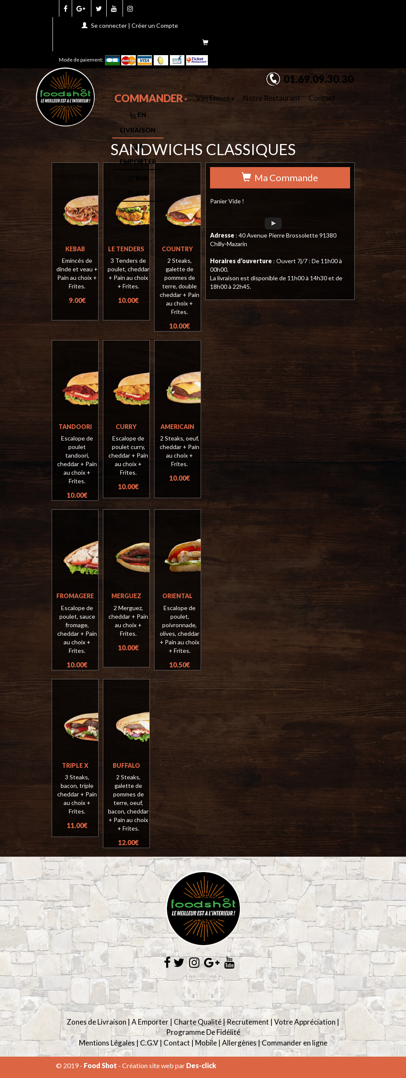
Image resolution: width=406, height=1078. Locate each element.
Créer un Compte (154, 25)
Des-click (201, 1065)
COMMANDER (150, 98)
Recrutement (248, 1021)
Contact (322, 98)
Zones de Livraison (96, 1021)
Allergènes (239, 1042)
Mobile (206, 1042)
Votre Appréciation (305, 1021)
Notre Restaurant (271, 98)
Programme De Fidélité (203, 1032)
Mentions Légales (107, 1042)
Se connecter (109, 25)
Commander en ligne (294, 1042)
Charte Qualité (198, 1021)
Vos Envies (215, 98)
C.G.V (149, 1042)
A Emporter (150, 1021)
